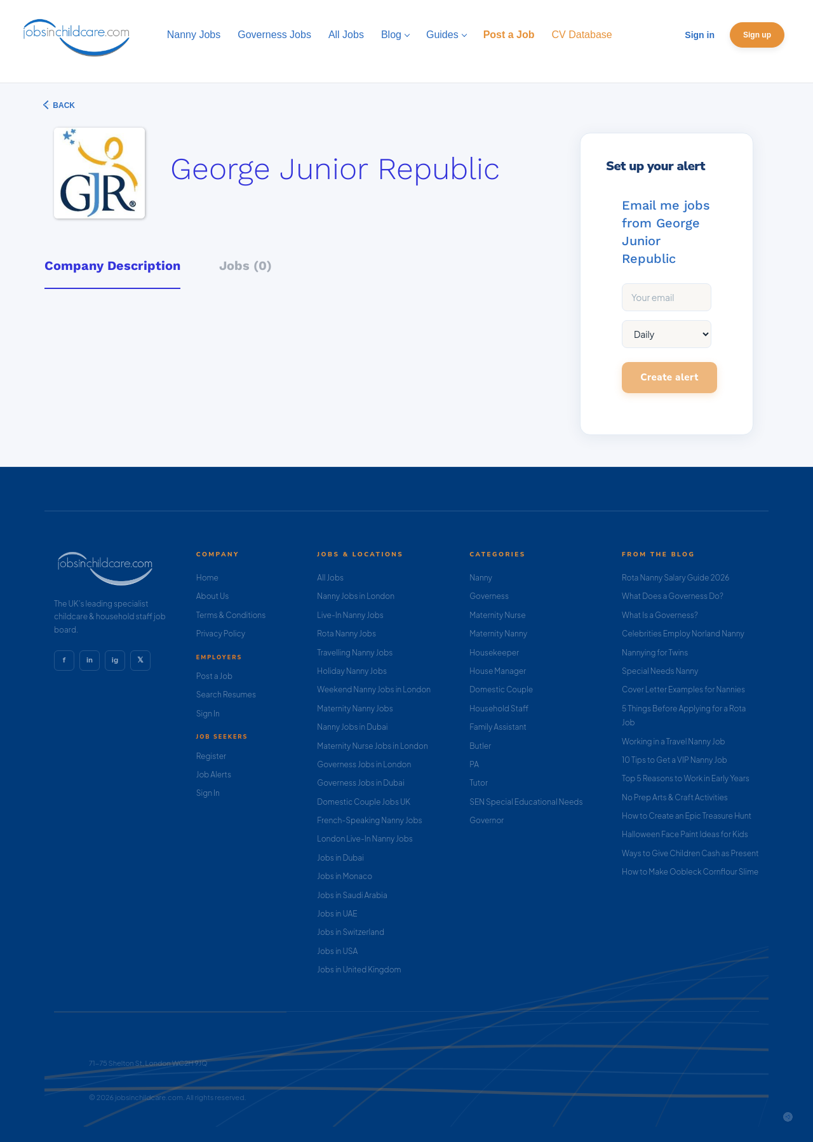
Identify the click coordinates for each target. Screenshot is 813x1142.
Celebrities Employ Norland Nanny (683, 633)
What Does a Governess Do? (672, 596)
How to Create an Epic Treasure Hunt (686, 816)
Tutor (478, 783)
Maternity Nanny (498, 633)
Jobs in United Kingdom (359, 969)
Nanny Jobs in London (355, 596)
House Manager (497, 671)
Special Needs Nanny (660, 671)
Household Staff (498, 708)
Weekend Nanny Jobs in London (374, 689)
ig (115, 660)
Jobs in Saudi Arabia (352, 895)
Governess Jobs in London (364, 764)
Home (207, 577)
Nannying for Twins (655, 652)
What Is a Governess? (660, 615)
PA (474, 764)
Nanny (480, 577)
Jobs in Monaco (344, 876)
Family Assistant (498, 727)
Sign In (208, 713)
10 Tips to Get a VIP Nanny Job (674, 760)
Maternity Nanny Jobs (355, 708)
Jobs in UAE (337, 913)
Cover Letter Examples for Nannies (683, 689)
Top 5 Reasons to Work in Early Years (685, 778)
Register (211, 756)
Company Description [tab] (112, 265)
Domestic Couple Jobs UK (363, 802)
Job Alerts (213, 774)
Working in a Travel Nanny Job (673, 741)
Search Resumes (226, 694)
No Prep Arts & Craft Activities (675, 797)
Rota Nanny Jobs (346, 633)
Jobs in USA (337, 951)
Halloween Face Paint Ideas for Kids (685, 834)
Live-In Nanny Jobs (350, 615)
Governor (486, 820)
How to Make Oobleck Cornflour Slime (690, 872)
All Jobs (330, 577)
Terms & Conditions (231, 615)
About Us (212, 596)
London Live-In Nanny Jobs (365, 838)
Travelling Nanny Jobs (355, 652)
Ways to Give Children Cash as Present (690, 853)
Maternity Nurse (497, 615)
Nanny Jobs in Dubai (352, 727)
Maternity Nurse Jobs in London (372, 746)
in (89, 660)
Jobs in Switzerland (350, 932)
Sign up (757, 34)
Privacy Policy (220, 633)
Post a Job (214, 676)
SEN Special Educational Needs (525, 802)
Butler (480, 746)
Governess (489, 596)
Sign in (700, 35)
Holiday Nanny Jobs (352, 671)
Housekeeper (494, 652)
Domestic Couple (501, 689)
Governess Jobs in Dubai (360, 783)
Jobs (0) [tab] (245, 265)
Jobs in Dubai (340, 858)
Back (63, 105)
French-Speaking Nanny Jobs (369, 820)
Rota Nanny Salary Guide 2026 (675, 577)
